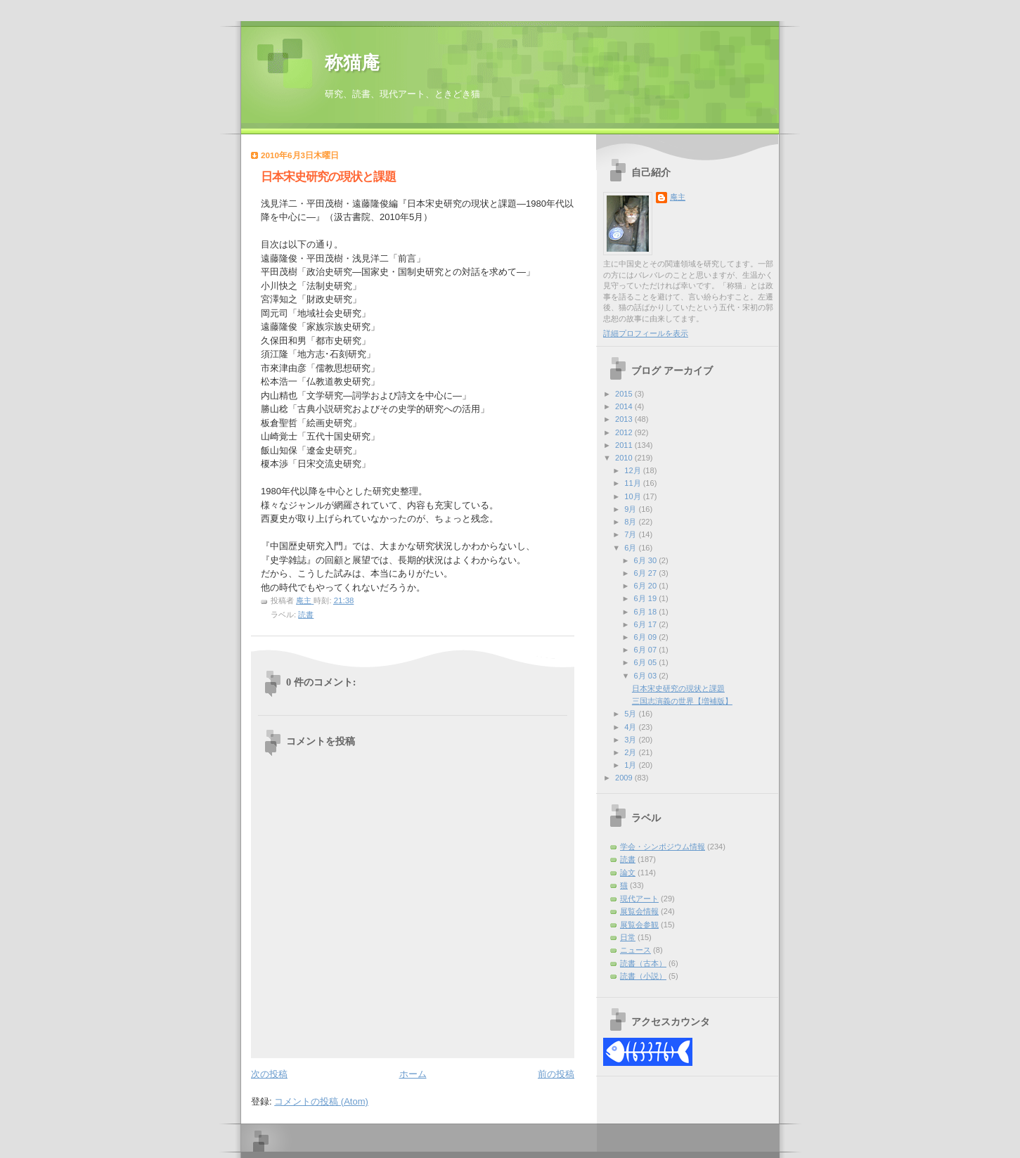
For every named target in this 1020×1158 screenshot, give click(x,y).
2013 (625, 419)
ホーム (413, 1074)
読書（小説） (643, 976)
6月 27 (646, 573)
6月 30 (646, 560)
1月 (631, 765)
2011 (625, 445)
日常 (627, 937)
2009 (625, 777)
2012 (625, 432)
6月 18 (646, 611)
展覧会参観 (639, 924)
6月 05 (646, 662)
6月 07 (646, 649)
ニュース (635, 950)
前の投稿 (556, 1074)
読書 (306, 614)
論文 (627, 872)
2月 (631, 752)
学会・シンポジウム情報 (662, 846)
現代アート (639, 898)
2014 (625, 406)
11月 (633, 483)
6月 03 (646, 675)
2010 (625, 457)
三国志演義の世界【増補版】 (682, 701)
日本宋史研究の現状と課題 (678, 688)
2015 (625, 394)
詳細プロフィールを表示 (645, 333)
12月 (633, 470)
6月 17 (646, 624)
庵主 (677, 197)
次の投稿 (269, 1074)
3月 (631, 739)
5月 (631, 713)
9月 (631, 509)
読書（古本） (643, 963)
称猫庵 (352, 63)
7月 (631, 534)
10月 (633, 496)
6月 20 (646, 585)
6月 (631, 547)
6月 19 (646, 598)
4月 (631, 727)
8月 (631, 521)
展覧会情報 (639, 911)
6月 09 (646, 637)
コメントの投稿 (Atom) (321, 1101)
